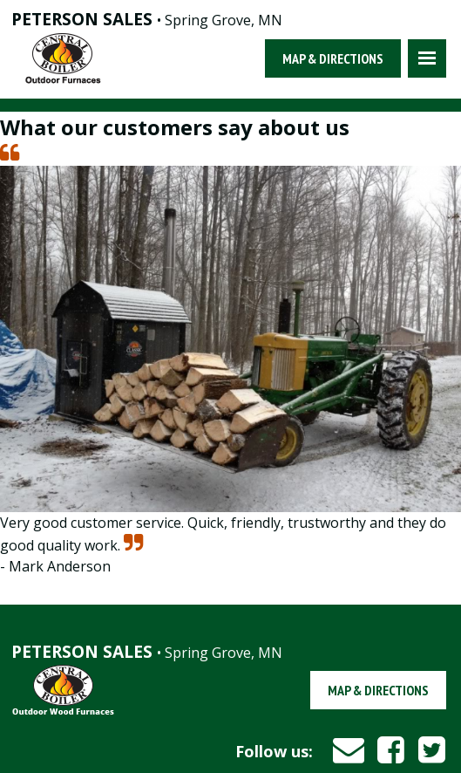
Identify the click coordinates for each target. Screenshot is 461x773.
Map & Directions (332, 58)
